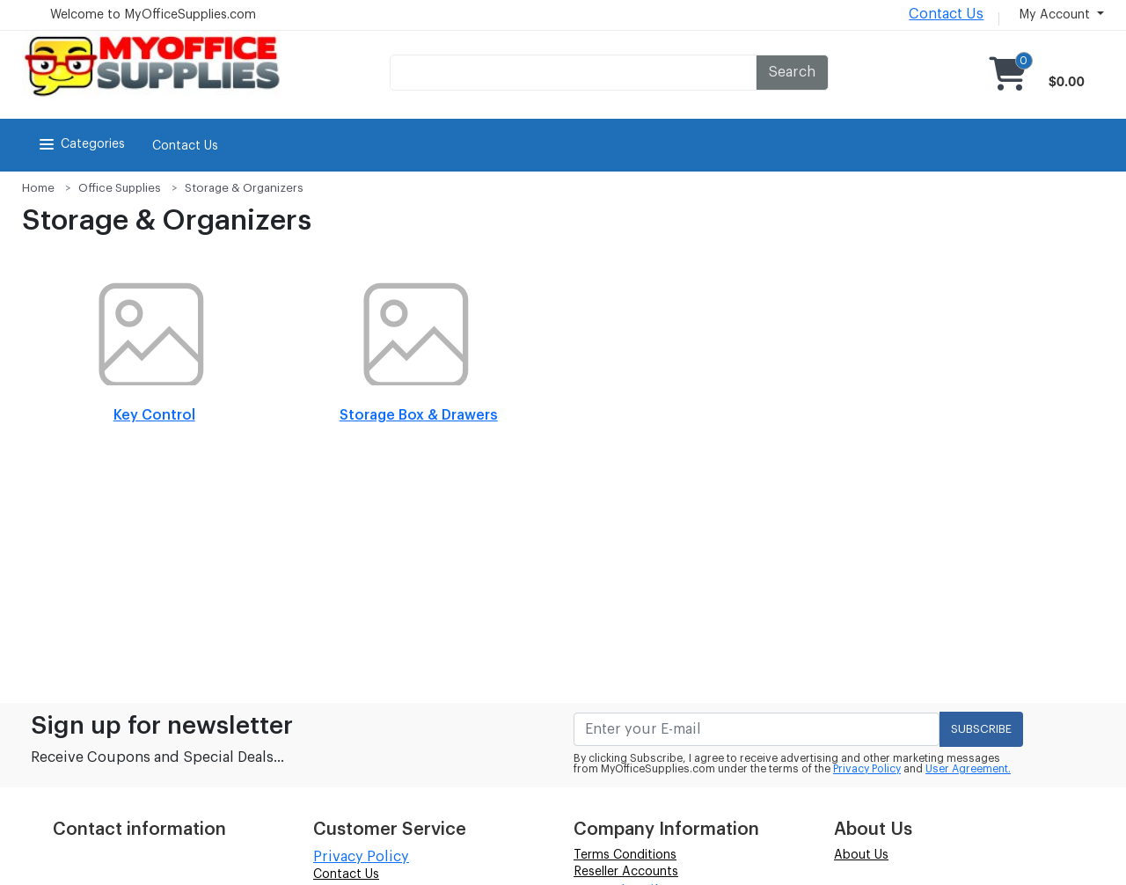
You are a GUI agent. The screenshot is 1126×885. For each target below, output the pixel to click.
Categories (80, 144)
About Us (861, 855)
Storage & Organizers (244, 188)
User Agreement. (968, 769)
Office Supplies (119, 188)
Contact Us (946, 14)
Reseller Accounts (626, 872)
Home (38, 188)
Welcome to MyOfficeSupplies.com (153, 15)
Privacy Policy (867, 769)
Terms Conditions (625, 855)
